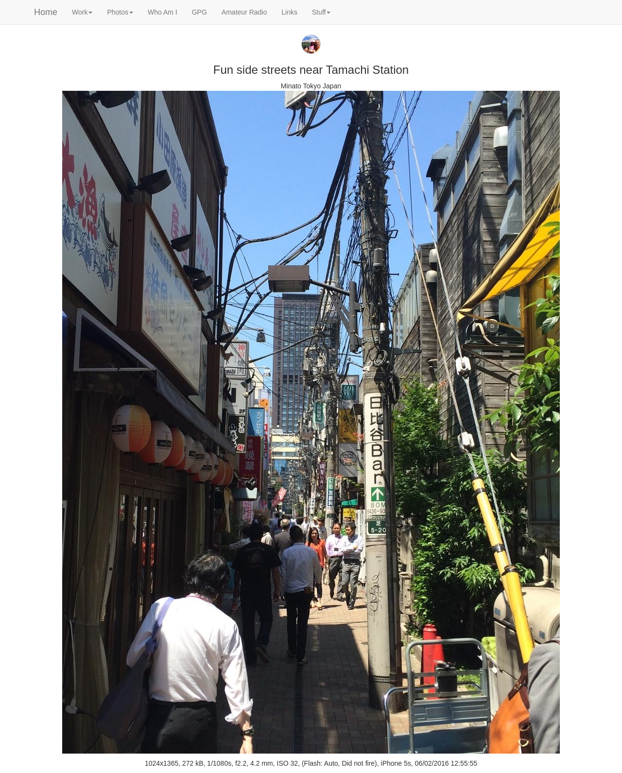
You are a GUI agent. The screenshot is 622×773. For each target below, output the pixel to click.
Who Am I (162, 12)
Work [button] (82, 12)
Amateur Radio (244, 12)
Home (45, 12)
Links (289, 12)
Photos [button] (120, 12)
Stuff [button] (321, 12)
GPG (199, 12)
